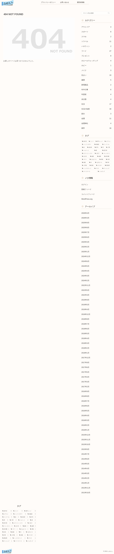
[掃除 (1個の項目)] (102, 159)
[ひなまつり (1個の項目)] (93, 159)
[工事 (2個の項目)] (108, 147)
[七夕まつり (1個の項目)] (99, 162)
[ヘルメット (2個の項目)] (87, 150)
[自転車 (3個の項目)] (90, 147)
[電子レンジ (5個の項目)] (99, 141)
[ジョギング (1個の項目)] (104, 171)
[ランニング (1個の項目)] (106, 168)
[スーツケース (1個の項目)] (89, 171)
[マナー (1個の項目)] (85, 159)
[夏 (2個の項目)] (97, 150)
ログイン (84, 184)
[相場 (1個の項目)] (92, 165)
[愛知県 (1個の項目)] (107, 165)
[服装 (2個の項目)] (92, 156)
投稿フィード (86, 189)
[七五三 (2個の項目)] (97, 153)
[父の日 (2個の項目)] (85, 156)
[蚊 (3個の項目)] (83, 147)
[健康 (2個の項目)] (100, 156)
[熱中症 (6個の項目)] (84, 141)
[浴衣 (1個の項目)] (108, 159)
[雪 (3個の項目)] (102, 147)
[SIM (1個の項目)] (108, 162)
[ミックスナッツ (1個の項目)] (87, 168)
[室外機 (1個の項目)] (107, 156)
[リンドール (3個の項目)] (106, 144)
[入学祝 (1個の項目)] (85, 165)
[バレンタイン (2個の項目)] (106, 153)
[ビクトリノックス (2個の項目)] (87, 153)
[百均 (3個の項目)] (97, 147)
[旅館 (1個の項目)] (84, 162)
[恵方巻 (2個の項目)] (106, 150)
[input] (96, 13)
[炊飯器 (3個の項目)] (97, 144)
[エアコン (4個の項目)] (107, 141)
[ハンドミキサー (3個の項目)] (87, 144)
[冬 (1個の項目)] (91, 162)
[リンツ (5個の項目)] (91, 141)
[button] (108, 13)
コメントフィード (88, 194)
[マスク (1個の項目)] (97, 168)
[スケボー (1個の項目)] (99, 165)
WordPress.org (86, 199)
